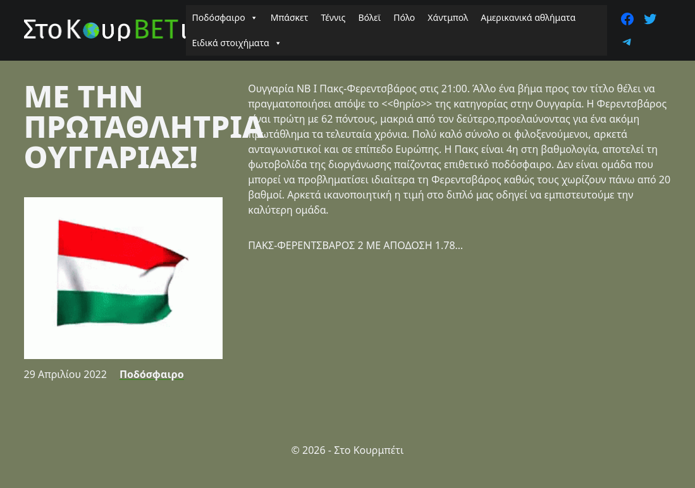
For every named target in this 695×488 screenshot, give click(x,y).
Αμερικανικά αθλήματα (528, 17)
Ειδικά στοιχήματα (237, 43)
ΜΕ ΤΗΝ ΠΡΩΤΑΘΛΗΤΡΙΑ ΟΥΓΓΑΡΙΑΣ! (144, 126)
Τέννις (333, 17)
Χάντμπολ (447, 17)
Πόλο (404, 17)
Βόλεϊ (369, 17)
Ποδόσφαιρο (225, 17)
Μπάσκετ (290, 17)
